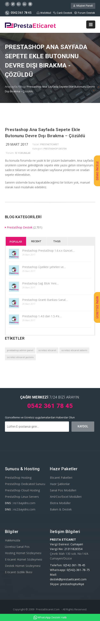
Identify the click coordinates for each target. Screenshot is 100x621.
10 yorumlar (22, 152)
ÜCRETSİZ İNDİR (97, 307)
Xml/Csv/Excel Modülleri (66, 497)
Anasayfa (11, 86)
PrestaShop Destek (55, 148)
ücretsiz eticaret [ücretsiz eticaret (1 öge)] (47, 350)
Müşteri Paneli (83, 5)
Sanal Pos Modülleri (63, 490)
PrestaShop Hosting (18, 477)
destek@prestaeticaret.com (68, 579)
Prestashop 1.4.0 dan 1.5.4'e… (42, 316)
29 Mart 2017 (17, 144)
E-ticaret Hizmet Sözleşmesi (23, 559)
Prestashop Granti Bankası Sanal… (45, 299)
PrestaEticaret (49, 144)
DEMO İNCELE (97, 170)
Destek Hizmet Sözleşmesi (22, 566)
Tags (57, 241)
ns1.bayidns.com (20, 503)
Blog (22, 86)
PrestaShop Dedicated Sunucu (25, 484)
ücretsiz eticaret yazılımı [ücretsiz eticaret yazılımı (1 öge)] (20, 357)
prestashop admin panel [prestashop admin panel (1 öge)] (20, 350)
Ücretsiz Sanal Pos (17, 547)
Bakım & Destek (61, 509)
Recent (36, 241)
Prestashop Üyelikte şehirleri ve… (44, 267)
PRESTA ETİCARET (63, 539)
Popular (16, 241)
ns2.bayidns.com (20, 509)
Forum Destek (84, 12)
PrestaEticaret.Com (48, 609)
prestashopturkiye (72, 584)
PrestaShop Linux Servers (22, 497)
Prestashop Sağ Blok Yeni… (40, 283)
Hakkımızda (12, 540)
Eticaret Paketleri (61, 477)
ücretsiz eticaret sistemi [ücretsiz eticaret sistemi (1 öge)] (74, 350)
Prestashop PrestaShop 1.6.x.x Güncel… (48, 250)
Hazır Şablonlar (60, 484)
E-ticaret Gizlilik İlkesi (18, 572)
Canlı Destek (62, 12)
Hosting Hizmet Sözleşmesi (23, 553)
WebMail (44, 12)
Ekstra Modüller (60, 503)
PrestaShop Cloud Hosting (22, 490)
